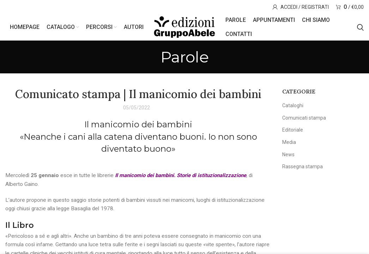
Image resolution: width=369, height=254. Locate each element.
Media (289, 144)
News (288, 156)
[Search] (360, 28)
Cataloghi (292, 107)
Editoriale (292, 132)
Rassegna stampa (302, 168)
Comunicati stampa (304, 120)
